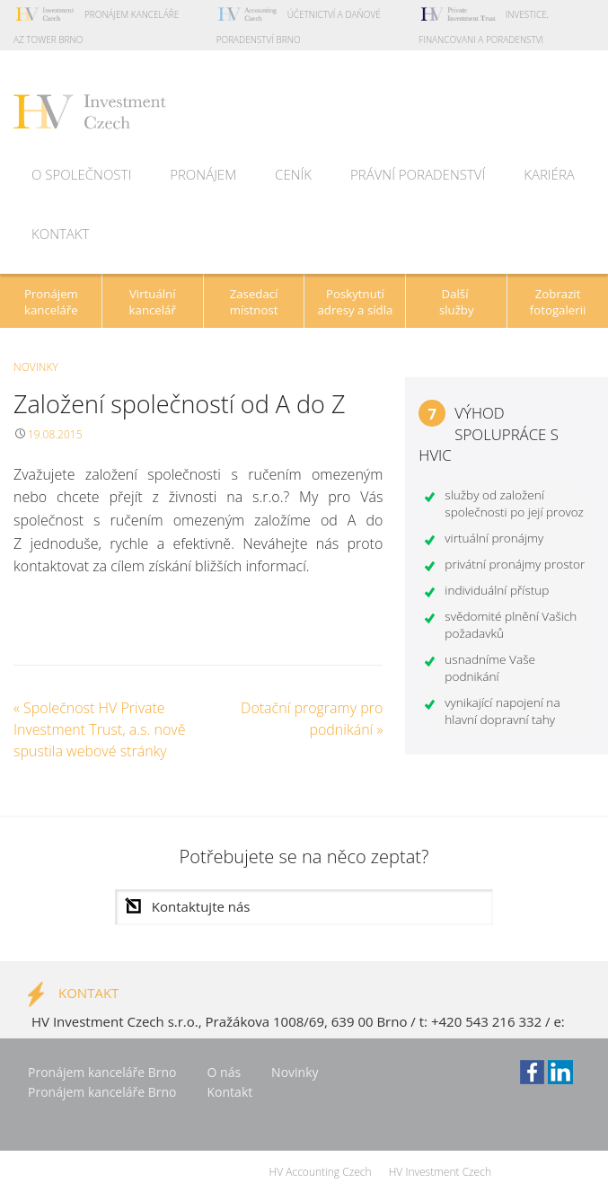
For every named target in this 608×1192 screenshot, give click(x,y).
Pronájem (203, 174)
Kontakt (60, 234)
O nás (224, 1072)
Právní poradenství (417, 174)
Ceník (293, 174)
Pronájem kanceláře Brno (102, 1072)
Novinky (35, 367)
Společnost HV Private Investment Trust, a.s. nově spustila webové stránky (99, 729)
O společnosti (81, 174)
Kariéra (549, 174)
